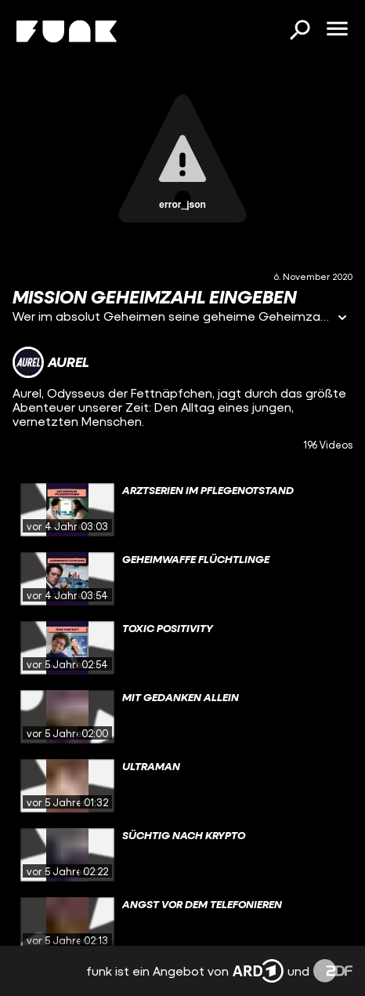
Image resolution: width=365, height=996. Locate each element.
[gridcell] (182, 509)
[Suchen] (299, 31)
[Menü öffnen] (336, 30)
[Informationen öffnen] (342, 319)
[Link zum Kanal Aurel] (51, 362)
